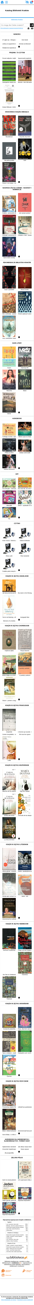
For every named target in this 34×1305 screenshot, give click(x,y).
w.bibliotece (16, 1263)
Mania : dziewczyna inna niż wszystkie (14, 1248)
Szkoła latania (9, 1230)
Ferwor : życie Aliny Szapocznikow (13, 1250)
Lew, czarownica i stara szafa (12, 1224)
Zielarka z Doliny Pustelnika (12, 1240)
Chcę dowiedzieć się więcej (8, 1299)
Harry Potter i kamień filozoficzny (13, 1228)
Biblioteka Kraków (17, 19)
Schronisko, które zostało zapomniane (14, 1251)
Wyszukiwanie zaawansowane (9, 28)
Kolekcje (20, 28)
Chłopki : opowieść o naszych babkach (14, 1236)
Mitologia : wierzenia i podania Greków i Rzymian (16, 1225)
